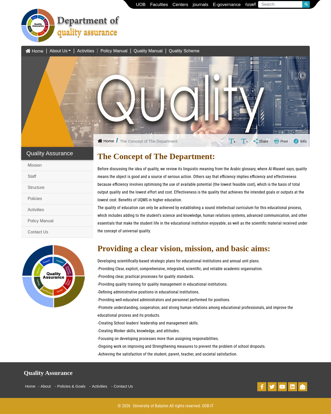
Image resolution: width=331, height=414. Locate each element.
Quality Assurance (49, 153)
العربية (250, 4)
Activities (85, 50)
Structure (36, 187)
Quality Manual (148, 50)
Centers (180, 4)
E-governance (227, 4)
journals (200, 4)
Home (33, 51)
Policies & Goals (71, 386)
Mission (35, 165)
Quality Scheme (184, 50)
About (46, 386)
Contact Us (38, 232)
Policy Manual (113, 50)
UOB (140, 4)
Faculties (159, 4)
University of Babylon (150, 405)
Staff (32, 176)
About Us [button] (58, 50)
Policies (35, 198)
